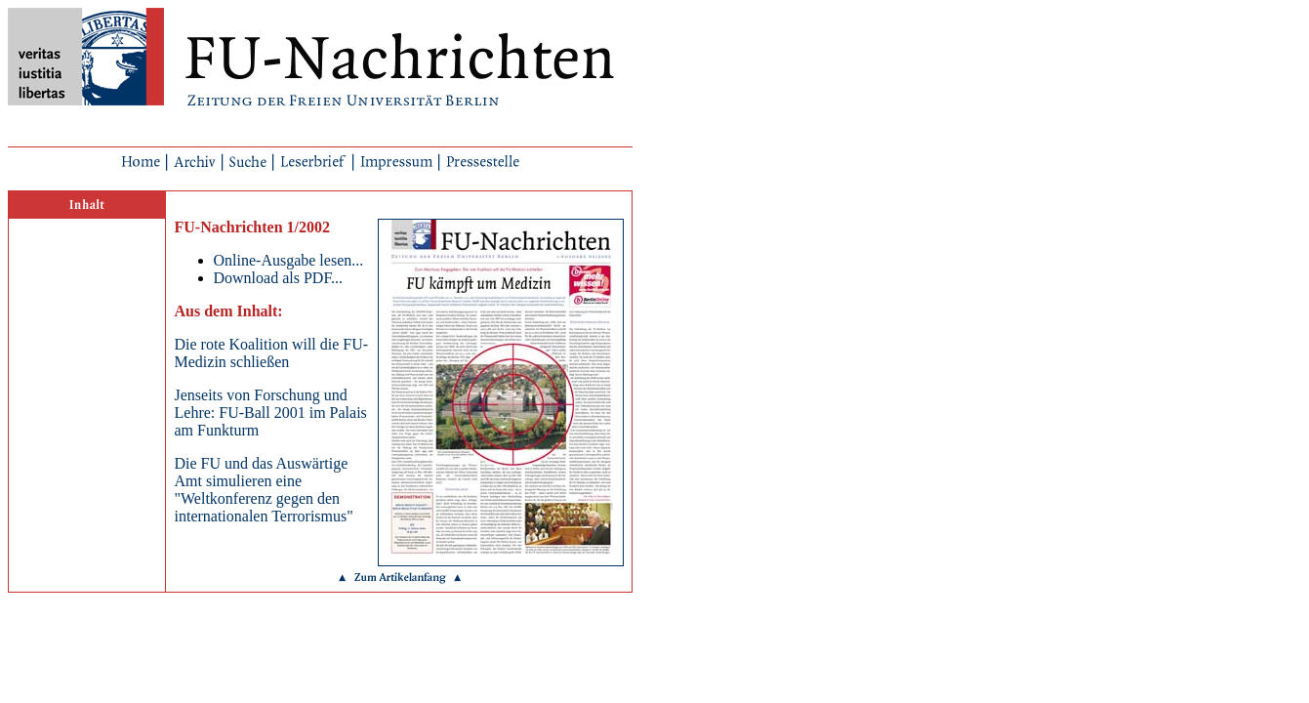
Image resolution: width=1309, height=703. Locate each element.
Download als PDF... (279, 277)
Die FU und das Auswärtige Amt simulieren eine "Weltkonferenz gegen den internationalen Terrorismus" (264, 489)
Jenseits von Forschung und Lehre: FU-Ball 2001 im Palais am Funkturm (271, 412)
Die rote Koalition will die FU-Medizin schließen (272, 353)
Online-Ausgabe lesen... (289, 260)
